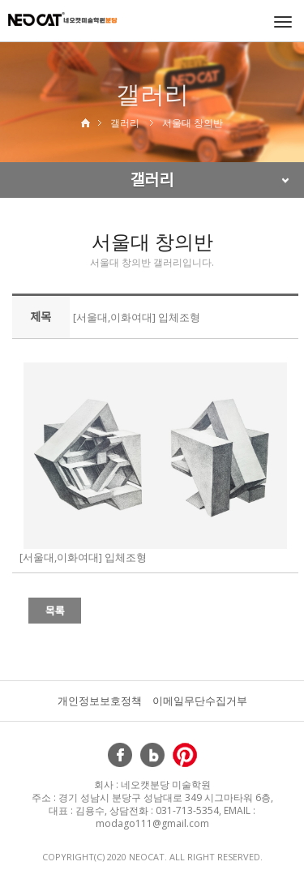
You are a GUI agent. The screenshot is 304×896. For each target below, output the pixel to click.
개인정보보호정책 (100, 700)
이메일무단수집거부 (199, 700)
